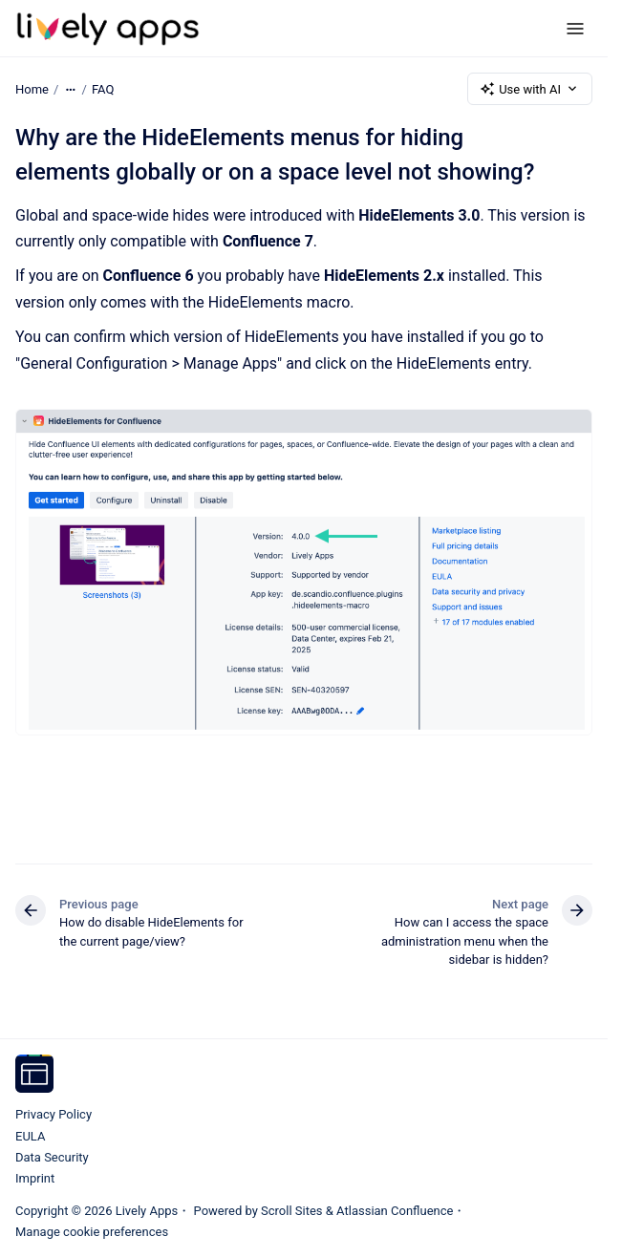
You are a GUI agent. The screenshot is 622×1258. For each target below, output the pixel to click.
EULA (30, 1136)
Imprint (34, 1178)
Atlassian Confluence (394, 1211)
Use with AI (530, 88)
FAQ (103, 88)
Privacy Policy (53, 1114)
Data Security (52, 1157)
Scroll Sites (292, 1211)
